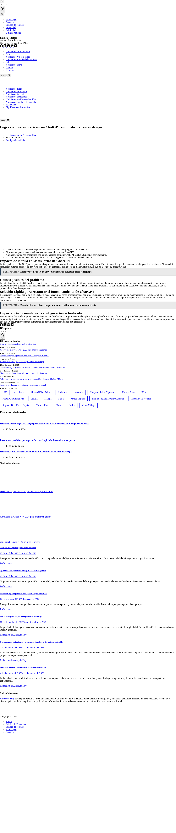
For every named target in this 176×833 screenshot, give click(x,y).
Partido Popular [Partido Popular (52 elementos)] (77, 398)
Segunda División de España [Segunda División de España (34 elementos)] (15, 405)
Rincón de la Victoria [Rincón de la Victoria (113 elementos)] (141, 398)
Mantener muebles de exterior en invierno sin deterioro (23, 373)
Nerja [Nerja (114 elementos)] (61, 398)
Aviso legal (11, 729)
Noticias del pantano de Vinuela (21, 102)
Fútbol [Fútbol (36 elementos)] (145, 392)
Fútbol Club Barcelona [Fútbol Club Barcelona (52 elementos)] (13, 398)
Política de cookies (15, 727)
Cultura (9, 67)
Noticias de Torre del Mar (18, 51)
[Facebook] (2, 325)
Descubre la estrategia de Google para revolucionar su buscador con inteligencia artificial (44, 423)
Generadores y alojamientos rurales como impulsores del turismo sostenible (32, 367)
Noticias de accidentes (16, 96)
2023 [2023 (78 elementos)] (4, 392)
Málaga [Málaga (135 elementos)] (47, 398)
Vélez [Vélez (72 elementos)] (72, 405)
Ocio (8, 54)
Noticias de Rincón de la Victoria (21, 59)
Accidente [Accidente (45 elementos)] (19, 392)
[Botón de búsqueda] (2, 336)
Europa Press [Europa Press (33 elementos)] (128, 392)
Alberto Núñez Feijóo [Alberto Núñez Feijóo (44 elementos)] (41, 392)
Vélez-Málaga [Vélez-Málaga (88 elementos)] (88, 405)
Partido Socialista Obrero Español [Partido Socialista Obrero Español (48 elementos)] (108, 398)
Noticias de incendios (16, 94)
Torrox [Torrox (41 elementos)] (59, 405)
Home (9, 721)
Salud (8, 62)
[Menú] (5, 120)
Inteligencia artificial (16, 140)
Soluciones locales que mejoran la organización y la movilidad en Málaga (31, 379)
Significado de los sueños (18, 107)
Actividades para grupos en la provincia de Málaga (22, 361)
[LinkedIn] (12, 325)
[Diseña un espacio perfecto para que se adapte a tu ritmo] (11, 489)
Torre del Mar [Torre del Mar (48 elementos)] (42, 405)
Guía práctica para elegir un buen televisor (18, 344)
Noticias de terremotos (16, 91)
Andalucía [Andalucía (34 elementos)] (62, 392)
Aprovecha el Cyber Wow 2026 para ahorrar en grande (23, 350)
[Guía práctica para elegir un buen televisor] (11, 539)
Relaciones (11, 104)
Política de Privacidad (16, 724)
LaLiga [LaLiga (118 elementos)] (34, 398)
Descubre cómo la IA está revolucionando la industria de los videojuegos (36, 451)
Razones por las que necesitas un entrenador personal (23, 385)
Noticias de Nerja (14, 64)
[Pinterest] (9, 325)
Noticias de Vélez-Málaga (18, 57)
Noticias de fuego (14, 89)
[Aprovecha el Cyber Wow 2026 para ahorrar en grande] (11, 514)
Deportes (10, 70)
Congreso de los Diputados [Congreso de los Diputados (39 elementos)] (102, 392)
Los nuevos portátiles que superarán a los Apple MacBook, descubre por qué (38, 440)
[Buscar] (5, 75)
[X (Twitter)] (5, 325)
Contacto (10, 732)
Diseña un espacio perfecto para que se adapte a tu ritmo (24, 355)
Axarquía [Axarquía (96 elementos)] (78, 392)
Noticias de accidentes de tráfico (21, 99)
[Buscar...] (13, 331)
